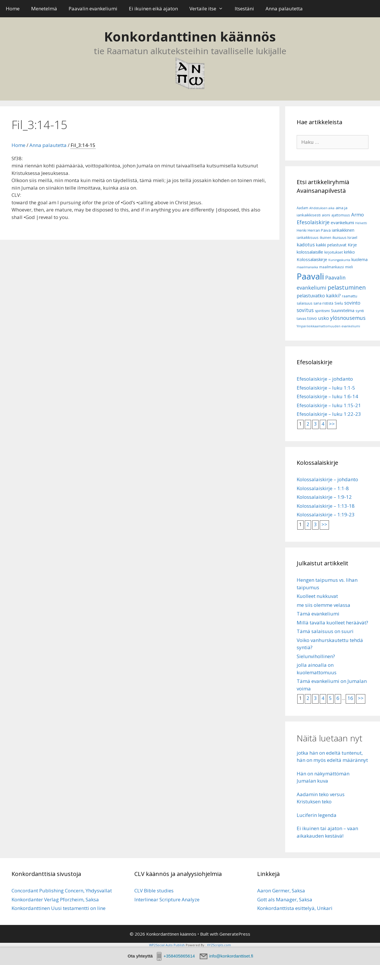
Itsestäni (244, 8)
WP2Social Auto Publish (167, 945)
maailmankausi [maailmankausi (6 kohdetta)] (331, 267)
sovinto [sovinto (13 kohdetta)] (352, 303)
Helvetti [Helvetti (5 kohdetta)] (361, 223)
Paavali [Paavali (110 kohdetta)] (310, 276)
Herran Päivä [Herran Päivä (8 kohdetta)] (319, 230)
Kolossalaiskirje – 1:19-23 (326, 514)
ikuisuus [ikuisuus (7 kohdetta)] (339, 237)
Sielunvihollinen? (316, 656)
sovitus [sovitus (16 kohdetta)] (305, 310)
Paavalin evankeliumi (93, 8)
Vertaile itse (209, 8)
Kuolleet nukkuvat (317, 596)
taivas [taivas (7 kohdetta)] (301, 318)
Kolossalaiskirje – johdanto (327, 479)
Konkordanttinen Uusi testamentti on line (59, 908)
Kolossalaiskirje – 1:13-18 (326, 506)
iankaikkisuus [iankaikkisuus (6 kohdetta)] (308, 237)
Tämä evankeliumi (318, 613)
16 (350, 698)
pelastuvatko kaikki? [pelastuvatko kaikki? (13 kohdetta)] (319, 295)
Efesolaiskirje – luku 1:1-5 (326, 387)
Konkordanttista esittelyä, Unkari (294, 908)
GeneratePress (234, 934)
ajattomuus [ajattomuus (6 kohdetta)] (340, 215)
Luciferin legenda (316, 815)
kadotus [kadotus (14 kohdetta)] (306, 244)
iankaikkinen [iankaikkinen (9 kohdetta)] (343, 230)
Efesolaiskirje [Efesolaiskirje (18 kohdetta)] (313, 222)
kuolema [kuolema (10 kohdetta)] (359, 259)
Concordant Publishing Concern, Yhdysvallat (62, 890)
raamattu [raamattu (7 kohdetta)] (349, 296)
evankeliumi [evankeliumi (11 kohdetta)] (342, 222)
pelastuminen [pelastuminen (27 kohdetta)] (347, 287)
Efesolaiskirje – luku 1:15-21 (329, 405)
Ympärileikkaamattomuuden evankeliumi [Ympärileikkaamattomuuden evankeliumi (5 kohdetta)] (328, 326)
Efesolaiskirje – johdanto (325, 378)
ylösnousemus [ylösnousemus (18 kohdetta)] (348, 317)
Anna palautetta (284, 8)
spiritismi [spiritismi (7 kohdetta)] (322, 310)
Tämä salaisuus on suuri (325, 631)
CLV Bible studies (154, 890)
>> (332, 423)
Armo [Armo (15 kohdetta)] (357, 214)
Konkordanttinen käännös (190, 36)
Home (13, 8)
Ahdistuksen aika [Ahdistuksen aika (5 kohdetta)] (321, 208)
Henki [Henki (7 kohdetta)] (301, 230)
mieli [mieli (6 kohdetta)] (349, 267)
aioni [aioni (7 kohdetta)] (326, 215)
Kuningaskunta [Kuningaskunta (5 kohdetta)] (339, 260)
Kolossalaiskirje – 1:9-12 (324, 497)
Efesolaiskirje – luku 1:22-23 (329, 414)
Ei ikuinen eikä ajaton (153, 8)
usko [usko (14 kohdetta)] (323, 318)
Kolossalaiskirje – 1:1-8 (323, 488)
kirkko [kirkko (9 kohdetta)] (349, 252)
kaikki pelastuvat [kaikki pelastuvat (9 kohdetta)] (331, 245)
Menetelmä (44, 8)
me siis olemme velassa (323, 605)
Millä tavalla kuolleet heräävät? (332, 622)
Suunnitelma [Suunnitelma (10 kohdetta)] (342, 310)
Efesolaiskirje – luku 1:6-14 (327, 396)
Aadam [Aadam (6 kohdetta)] (302, 208)
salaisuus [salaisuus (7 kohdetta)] (304, 303)
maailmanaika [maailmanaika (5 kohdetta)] (307, 267)
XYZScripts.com (219, 945)
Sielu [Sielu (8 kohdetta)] (338, 303)
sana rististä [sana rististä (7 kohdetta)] (323, 303)
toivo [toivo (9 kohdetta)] (312, 318)
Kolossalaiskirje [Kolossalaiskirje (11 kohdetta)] (312, 259)
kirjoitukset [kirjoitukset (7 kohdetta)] (333, 252)
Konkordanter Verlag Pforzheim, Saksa (55, 899)
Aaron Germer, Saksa (281, 890)
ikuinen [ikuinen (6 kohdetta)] (325, 237)
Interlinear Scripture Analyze (167, 899)
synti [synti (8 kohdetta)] (359, 310)
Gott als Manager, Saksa (284, 899)
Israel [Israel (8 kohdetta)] (352, 237)
